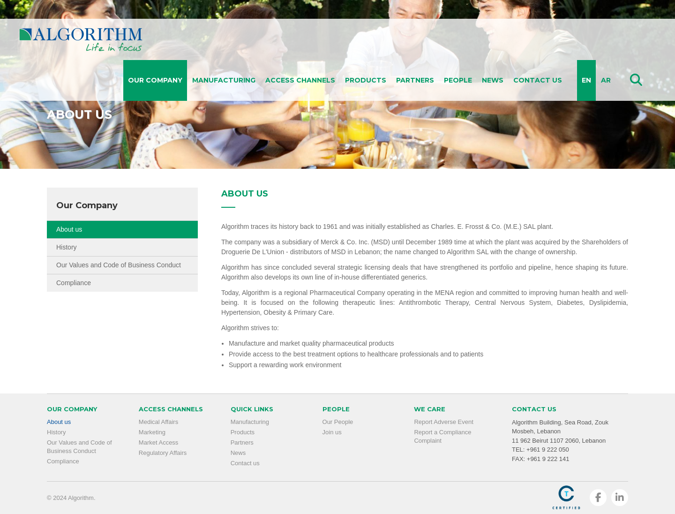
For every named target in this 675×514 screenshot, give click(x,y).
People (458, 80)
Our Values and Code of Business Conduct (118, 265)
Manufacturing (223, 80)
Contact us (537, 80)
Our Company (155, 80)
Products (365, 80)
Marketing (152, 432)
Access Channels (300, 80)
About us (69, 229)
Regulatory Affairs (163, 452)
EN (586, 80)
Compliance (73, 283)
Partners (415, 80)
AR (606, 80)
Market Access (159, 442)
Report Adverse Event (443, 421)
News (492, 80)
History (66, 247)
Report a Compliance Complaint (442, 436)
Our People (337, 421)
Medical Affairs (158, 421)
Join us (332, 432)
